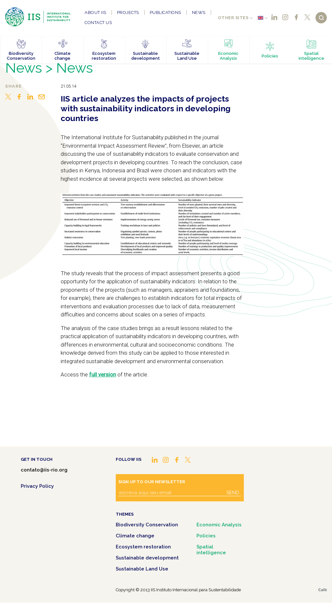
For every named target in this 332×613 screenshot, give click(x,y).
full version (102, 374)
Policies (206, 536)
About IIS (95, 12)
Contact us (98, 22)
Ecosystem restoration (143, 547)
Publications (165, 12)
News (199, 12)
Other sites (233, 17)
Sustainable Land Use (142, 569)
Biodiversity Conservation (147, 525)
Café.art (322, 589)
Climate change (135, 536)
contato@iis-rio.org (44, 470)
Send (232, 493)
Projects (128, 12)
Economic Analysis (219, 525)
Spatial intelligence (211, 550)
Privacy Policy (37, 486)
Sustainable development (147, 558)
